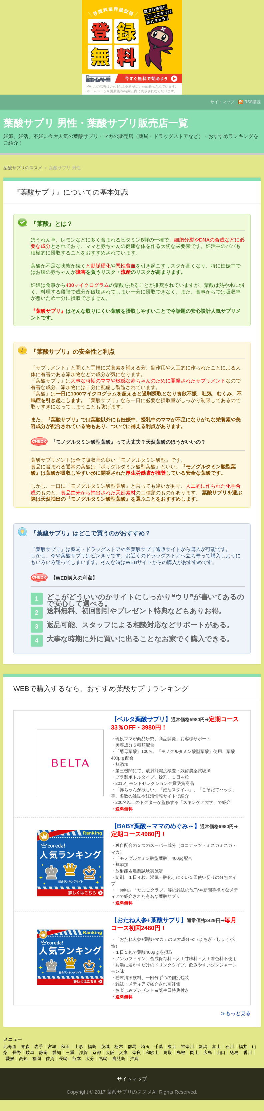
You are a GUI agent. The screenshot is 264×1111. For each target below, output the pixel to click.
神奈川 (187, 1046)
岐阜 (30, 1052)
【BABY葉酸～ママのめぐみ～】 (155, 826)
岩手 (38, 1046)
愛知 (56, 1052)
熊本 (76, 1058)
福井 (243, 1046)
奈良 (136, 1052)
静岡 (43, 1052)
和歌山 (152, 1052)
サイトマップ (222, 102)
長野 (16, 1052)
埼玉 (145, 1046)
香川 (247, 1052)
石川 (229, 1046)
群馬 (132, 1046)
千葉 (158, 1046)
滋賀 (83, 1052)
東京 (172, 1046)
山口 (221, 1052)
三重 (70, 1052)
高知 (23, 1058)
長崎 (63, 1058)
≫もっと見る (236, 1013)
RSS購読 (252, 102)
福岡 (36, 1058)
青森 (25, 1046)
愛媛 (10, 1058)
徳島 (234, 1052)
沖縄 (134, 1058)
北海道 (9, 1046)
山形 (78, 1046)
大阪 (110, 1052)
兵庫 (123, 1052)
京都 (96, 1052)
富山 (216, 1046)
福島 (92, 1046)
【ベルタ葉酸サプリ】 (141, 719)
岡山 (194, 1052)
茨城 (105, 1046)
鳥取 (167, 1052)
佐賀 (50, 1058)
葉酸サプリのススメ (22, 167)
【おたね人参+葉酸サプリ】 (149, 920)
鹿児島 (118, 1058)
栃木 (118, 1046)
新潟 (203, 1046)
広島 (207, 1052)
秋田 (65, 1046)
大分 (90, 1058)
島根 (181, 1052)
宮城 (52, 1046)
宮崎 (103, 1058)
